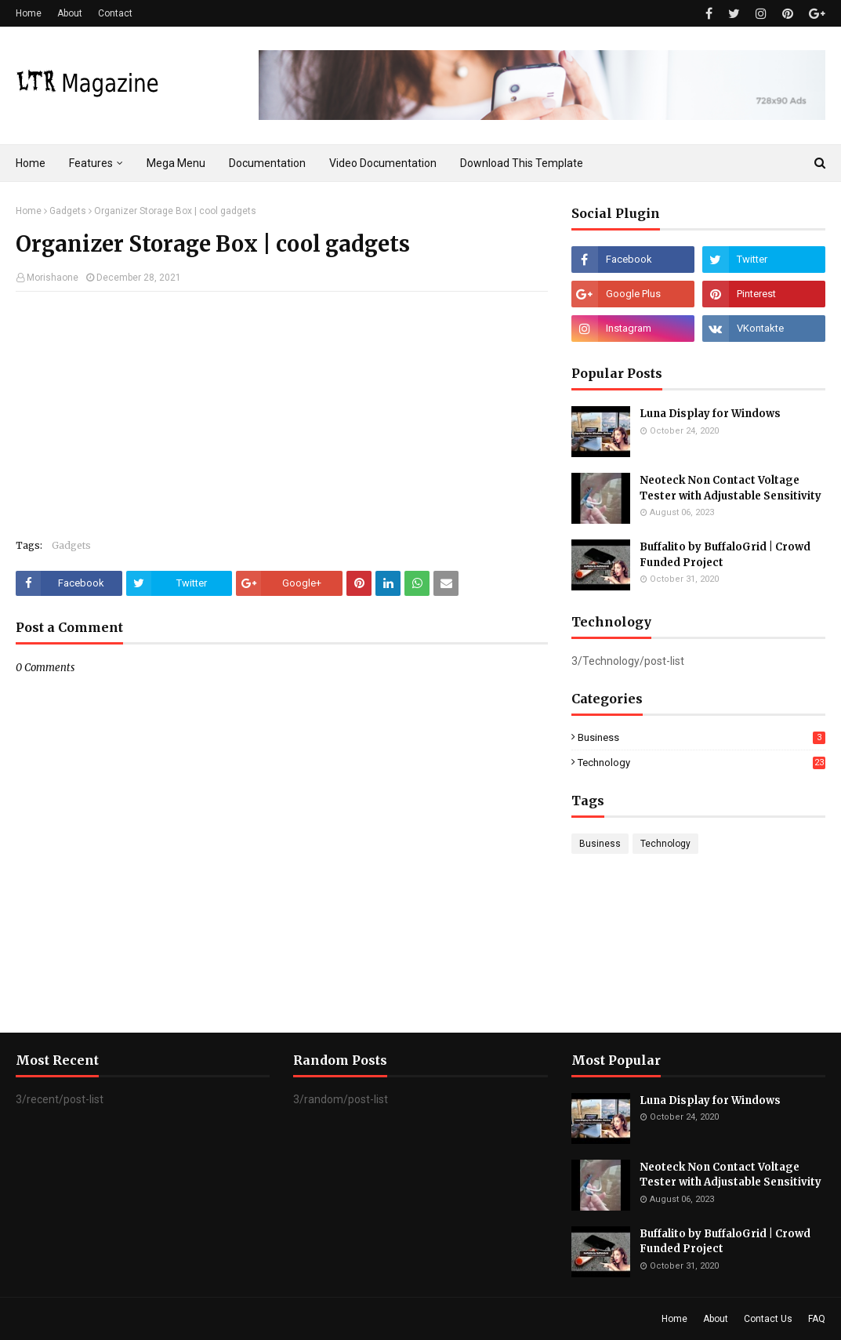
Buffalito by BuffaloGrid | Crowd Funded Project (725, 554)
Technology (701, 762)
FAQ (816, 1318)
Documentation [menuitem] (267, 163)
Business (701, 737)
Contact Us (768, 1318)
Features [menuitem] (91, 163)
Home (29, 13)
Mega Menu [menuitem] (176, 163)
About (69, 13)
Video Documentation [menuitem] (383, 163)
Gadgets (67, 210)
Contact (115, 13)
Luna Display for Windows (710, 413)
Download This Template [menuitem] (521, 163)
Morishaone (52, 277)
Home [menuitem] (30, 163)
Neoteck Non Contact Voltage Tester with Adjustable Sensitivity (730, 488)
